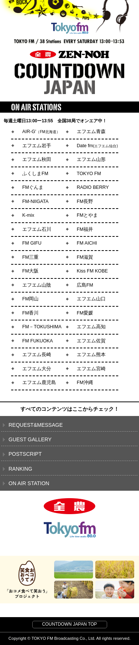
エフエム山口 (91, 298)
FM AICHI (87, 243)
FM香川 (30, 313)
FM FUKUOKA (37, 341)
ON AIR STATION (29, 483)
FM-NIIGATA (35, 201)
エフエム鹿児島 (39, 382)
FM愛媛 (85, 313)
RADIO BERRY (93, 187)
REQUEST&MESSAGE (36, 425)
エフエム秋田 (36, 159)
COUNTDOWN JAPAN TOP (69, 624)
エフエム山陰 (36, 285)
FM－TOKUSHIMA (42, 326)
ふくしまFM (35, 173)
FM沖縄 (85, 382)
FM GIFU (32, 243)
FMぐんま (32, 187)
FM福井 (85, 229)
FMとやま (87, 215)
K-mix (28, 215)
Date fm (97, 145)
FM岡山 (30, 298)
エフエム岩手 (36, 145)
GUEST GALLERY (30, 439)
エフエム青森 (91, 131)
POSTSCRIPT (25, 454)
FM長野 (85, 201)
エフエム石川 (36, 229)
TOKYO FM (89, 173)
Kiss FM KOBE (92, 271)
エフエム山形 (91, 159)
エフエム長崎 (36, 354)
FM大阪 (30, 271)
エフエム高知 (91, 326)
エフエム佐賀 (91, 341)
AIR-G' (41, 131)
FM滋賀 (85, 257)
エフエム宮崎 (91, 368)
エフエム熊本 (91, 354)
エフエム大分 (36, 368)
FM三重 (30, 257)
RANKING (20, 469)
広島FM (85, 285)
